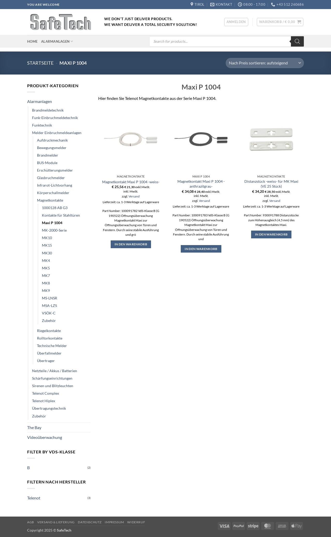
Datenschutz (90, 522)
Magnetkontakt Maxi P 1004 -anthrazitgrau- (201, 183)
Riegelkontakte (49, 330)
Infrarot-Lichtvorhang (54, 185)
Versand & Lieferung (56, 522)
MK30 (47, 253)
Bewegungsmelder (51, 147)
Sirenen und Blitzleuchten (52, 386)
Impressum (114, 522)
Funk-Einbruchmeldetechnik (55, 117)
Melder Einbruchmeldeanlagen (56, 132)
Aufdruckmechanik (52, 140)
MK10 (47, 238)
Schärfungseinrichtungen (52, 378)
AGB (30, 522)
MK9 (46, 290)
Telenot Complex (45, 393)
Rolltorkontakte (49, 338)
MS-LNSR (49, 298)
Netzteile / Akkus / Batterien (54, 371)
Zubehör (49, 320)
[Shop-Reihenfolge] (265, 63)
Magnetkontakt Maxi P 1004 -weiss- (131, 182)
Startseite (40, 63)
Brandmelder (47, 155)
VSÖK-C (49, 313)
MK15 (47, 245)
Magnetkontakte (50, 200)
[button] (236, 22)
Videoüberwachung (44, 437)
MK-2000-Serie (54, 230)
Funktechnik (42, 125)
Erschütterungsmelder (55, 170)
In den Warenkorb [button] (131, 244)
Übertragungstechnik (49, 408)
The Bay (34, 427)
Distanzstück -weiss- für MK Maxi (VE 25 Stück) (271, 183)
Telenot (33, 497)
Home (32, 41)
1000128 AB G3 (54, 207)
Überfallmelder (49, 353)
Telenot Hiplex (43, 401)
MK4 (46, 260)
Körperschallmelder (53, 192)
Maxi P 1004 (52, 222)
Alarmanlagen (57, 41)
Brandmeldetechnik (48, 110)
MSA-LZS (49, 305)
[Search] (297, 41)
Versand (134, 196)
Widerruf (136, 522)
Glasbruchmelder (51, 177)
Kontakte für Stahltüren (61, 215)
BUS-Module (47, 162)
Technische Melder (52, 345)
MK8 (46, 283)
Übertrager (46, 360)
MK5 (46, 268)
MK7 (46, 275)
